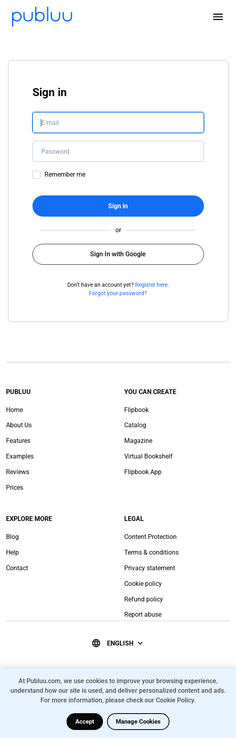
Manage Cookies (138, 721)
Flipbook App (142, 472)
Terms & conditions (151, 552)
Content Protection (150, 537)
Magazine (138, 440)
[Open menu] (218, 17)
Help (12, 552)
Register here (151, 285)
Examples (20, 456)
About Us (19, 425)
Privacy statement (149, 568)
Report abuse (142, 614)
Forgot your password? (118, 293)
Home (14, 410)
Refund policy (143, 599)
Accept (84, 721)
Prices (14, 487)
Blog (12, 537)
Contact (17, 568)
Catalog (135, 425)
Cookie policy (143, 583)
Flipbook (136, 410)
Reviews (17, 472)
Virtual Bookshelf (148, 456)
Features (18, 440)
